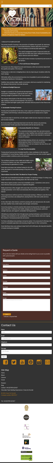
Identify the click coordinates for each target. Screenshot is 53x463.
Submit (4, 356)
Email (2, 336)
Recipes (3, 383)
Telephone (4, 342)
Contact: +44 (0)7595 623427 (9, 387)
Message (3, 348)
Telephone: (5, 270)
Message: (5, 298)
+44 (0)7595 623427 (9, 401)
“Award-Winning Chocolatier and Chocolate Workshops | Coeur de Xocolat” (23, 29)
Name (3, 329)
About (3, 375)
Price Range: (5, 287)
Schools (3, 377)
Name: (4, 258)
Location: (5, 275)
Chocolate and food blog (11, 31)
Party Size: (5, 281)
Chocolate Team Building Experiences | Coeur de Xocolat (17, 390)
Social (3, 380)
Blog (2, 385)
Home (3, 373)
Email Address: (6, 264)
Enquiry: (4, 292)
